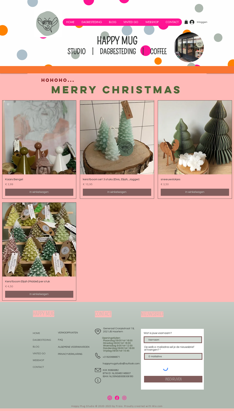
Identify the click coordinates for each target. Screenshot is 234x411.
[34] (109, 397)
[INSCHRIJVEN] (173, 379)
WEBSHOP (38, 360)
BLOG (36, 346)
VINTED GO (39, 353)
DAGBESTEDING (42, 340)
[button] (152, 22)
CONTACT (38, 367)
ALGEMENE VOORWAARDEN (73, 347)
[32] (124, 397)
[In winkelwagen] (39, 192)
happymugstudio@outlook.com (121, 363)
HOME (36, 333)
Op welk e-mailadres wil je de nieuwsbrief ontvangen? (169, 348)
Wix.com (157, 406)
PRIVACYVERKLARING (70, 354)
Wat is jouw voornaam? (158, 333)
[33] (117, 397)
